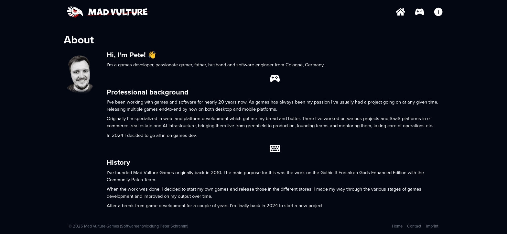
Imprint (432, 226)
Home (397, 226)
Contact (414, 226)
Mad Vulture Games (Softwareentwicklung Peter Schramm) (136, 226)
